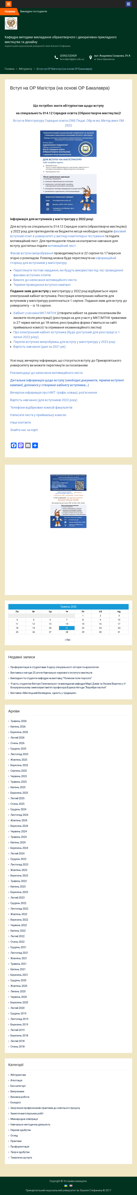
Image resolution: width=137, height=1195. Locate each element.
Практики (16, 1141)
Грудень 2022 (18, 903)
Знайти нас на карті (24, 430)
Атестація (16, 1080)
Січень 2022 (17, 941)
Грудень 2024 (18, 809)
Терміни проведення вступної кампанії (42, 285)
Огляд (14, 1135)
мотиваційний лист (62, 246)
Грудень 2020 (18, 980)
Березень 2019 (19, 1024)
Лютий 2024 (17, 853)
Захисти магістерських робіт (27, 1113)
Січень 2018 (17, 1046)
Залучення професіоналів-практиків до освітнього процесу (45, 1108)
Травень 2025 (18, 781)
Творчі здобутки (20, 1152)
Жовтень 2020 (18, 985)
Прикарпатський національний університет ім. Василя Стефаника (64, 1190)
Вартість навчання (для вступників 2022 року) (43, 400)
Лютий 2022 (17, 936)
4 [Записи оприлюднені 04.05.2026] (17, 620)
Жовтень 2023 (18, 870)
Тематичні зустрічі (21, 1157)
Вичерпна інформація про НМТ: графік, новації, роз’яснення (53, 392)
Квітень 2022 (18, 930)
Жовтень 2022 (18, 914)
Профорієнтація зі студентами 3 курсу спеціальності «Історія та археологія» (54, 667)
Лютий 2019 (17, 1030)
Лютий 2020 (17, 1008)
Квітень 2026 (18, 726)
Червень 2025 (18, 776)
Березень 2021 (19, 974)
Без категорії (18, 1085)
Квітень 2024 (18, 842)
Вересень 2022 (19, 919)
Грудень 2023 (18, 859)
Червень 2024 (18, 831)
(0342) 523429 (68, 55)
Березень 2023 (19, 892)
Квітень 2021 (18, 969)
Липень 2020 (18, 991)
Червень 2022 (18, 925)
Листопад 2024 (19, 814)
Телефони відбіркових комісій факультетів (41, 407)
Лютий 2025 (17, 798)
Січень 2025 (17, 803)
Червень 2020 (18, 997)
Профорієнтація (19, 1146)
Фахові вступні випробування (31, 253)
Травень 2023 (18, 881)
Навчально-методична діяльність (30, 1124)
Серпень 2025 (18, 770)
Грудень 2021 (18, 947)
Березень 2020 (19, 1002)
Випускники (17, 1091)
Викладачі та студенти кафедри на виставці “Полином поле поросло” (51, 678)
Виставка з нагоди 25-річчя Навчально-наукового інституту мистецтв (51, 672)
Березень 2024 (19, 848)
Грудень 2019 (18, 1013)
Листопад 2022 (19, 908)
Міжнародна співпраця (24, 1119)
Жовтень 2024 (18, 820)
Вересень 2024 (19, 825)
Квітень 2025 (18, 787)
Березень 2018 (19, 1035)
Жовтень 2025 (18, 759)
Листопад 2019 (19, 1019)
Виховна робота (19, 1097)
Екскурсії (15, 1102)
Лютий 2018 (17, 1041)
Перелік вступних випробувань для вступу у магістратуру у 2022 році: (64, 342)
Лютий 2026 (17, 737)
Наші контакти (20, 422)
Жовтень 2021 (18, 958)
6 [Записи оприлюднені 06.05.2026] (50, 620)
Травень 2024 (18, 837)
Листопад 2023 (19, 864)
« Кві (67, 639)
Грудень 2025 (18, 748)
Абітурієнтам (18, 1074)
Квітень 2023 (18, 886)
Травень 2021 (18, 963)
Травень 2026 (18, 721)
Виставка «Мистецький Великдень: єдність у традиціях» (43, 693)
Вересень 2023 (19, 875)
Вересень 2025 (19, 765)
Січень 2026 (17, 743)
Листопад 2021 (19, 952)
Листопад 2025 (19, 754)
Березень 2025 (19, 792)
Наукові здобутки (20, 1130)
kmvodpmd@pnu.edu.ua (72, 59)
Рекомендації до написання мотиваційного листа (46, 373)
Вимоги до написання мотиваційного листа (45, 280)
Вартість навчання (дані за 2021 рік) (39, 346)
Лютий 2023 (17, 897)
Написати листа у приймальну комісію (38, 415)
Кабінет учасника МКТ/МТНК (35, 313)
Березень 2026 (19, 732)
